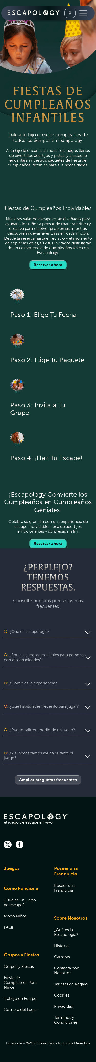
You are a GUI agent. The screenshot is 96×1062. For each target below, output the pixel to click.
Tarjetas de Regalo (71, 984)
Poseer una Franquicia (66, 871)
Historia (61, 945)
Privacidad (63, 1006)
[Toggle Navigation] (83, 13)
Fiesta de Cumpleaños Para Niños (20, 982)
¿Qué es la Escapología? (66, 932)
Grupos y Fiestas (21, 955)
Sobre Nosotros (70, 918)
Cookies (61, 995)
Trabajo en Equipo (20, 998)
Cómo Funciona (21, 888)
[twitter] (8, 845)
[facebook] (19, 845)
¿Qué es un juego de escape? (20, 902)
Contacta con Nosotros (66, 970)
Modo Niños (15, 916)
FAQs (9, 927)
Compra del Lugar (20, 1009)
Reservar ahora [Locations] (48, 264)
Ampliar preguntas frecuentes (48, 779)
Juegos (11, 868)
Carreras (62, 956)
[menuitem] (22, 872)
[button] (48, 631)
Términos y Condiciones (66, 1020)
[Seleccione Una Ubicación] (70, 13)
